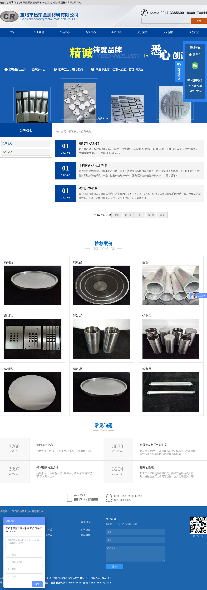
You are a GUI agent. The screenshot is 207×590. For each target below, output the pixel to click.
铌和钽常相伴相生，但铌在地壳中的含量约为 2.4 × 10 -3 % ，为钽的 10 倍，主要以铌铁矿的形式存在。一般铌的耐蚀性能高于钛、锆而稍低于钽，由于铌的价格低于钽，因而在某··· (140, 195)
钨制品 (8, 262)
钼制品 (8, 315)
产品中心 (65, 32)
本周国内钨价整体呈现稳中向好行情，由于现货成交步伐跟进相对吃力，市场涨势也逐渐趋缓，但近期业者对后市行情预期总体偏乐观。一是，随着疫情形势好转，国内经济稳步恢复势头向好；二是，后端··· (139, 173)
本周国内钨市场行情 (93, 165)
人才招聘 (168, 32)
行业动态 (7, 152)
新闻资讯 (86, 521)
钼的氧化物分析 (90, 143)
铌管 (145, 262)
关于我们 (39, 32)
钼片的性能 (147, 467)
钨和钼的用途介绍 (47, 467)
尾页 (162, 215)
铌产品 (49, 534)
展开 (179, 71)
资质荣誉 (142, 32)
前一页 (128, 215)
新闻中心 (90, 32)
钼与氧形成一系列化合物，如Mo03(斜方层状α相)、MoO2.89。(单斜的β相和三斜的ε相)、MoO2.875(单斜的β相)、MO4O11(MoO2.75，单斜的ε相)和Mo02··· (139, 151)
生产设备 (116, 32)
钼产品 (49, 529)
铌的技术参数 (88, 188)
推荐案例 (103, 243)
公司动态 (7, 143)
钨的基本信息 (44, 444)
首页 (13, 32)
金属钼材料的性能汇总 (153, 444)
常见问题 (103, 425)
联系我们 (194, 32)
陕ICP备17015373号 (101, 578)
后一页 (151, 215)
